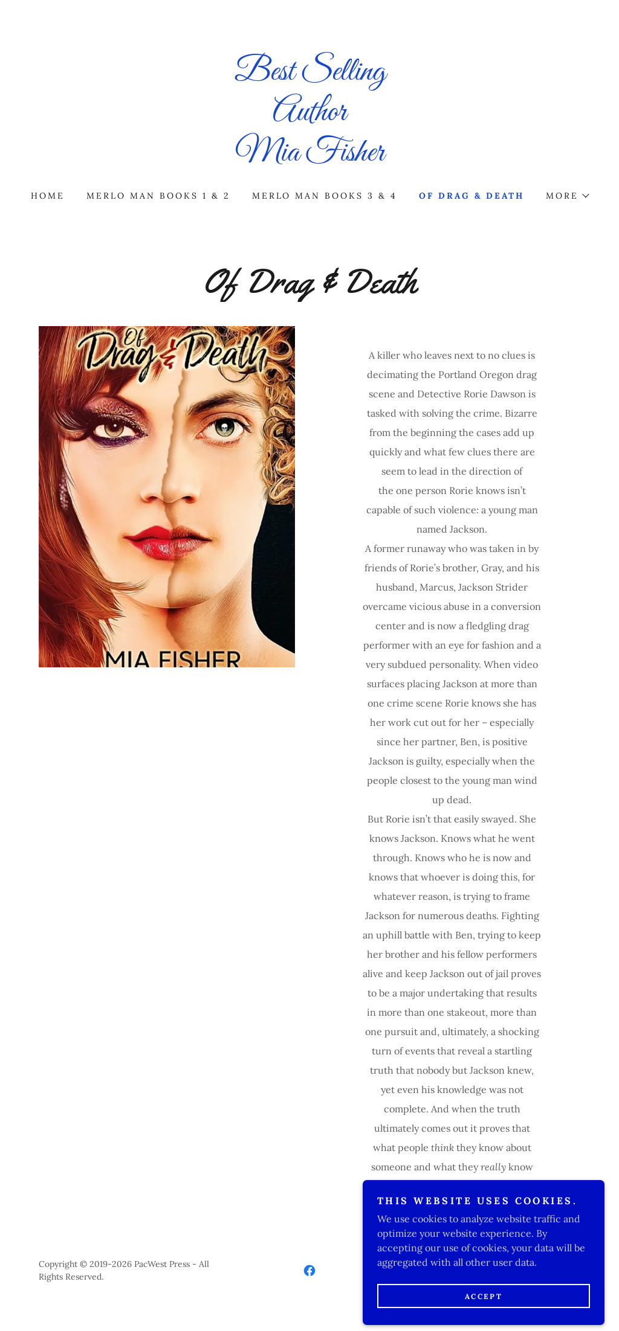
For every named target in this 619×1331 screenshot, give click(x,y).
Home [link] (48, 195)
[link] (309, 157)
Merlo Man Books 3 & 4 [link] (325, 195)
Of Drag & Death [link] (471, 195)
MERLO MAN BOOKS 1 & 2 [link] (158, 195)
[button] (567, 195)
